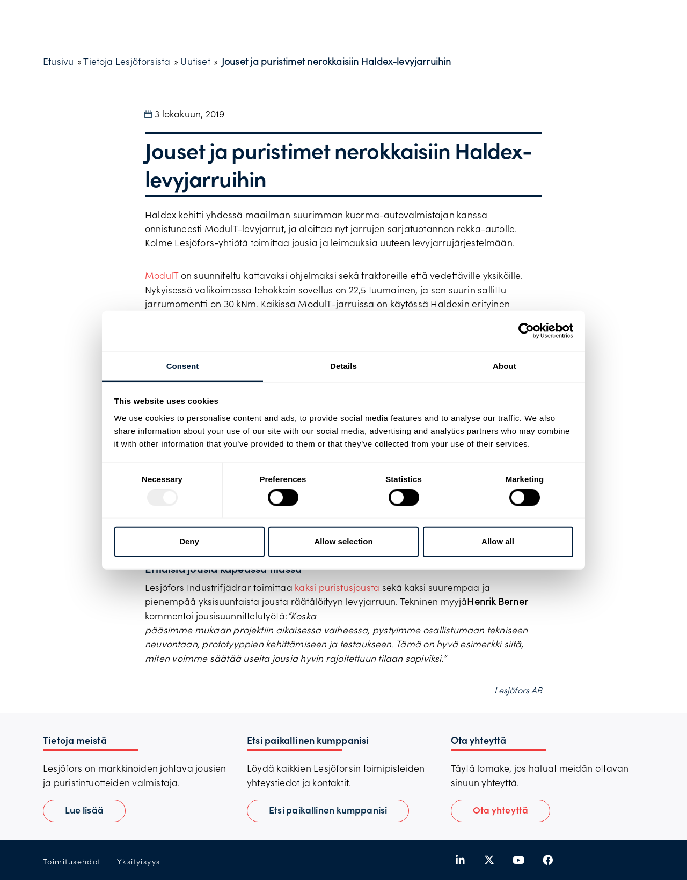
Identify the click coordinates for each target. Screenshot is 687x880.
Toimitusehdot (72, 861)
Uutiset (195, 61)
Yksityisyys (138, 861)
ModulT (161, 275)
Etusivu (58, 61)
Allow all (497, 541)
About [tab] (504, 365)
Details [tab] (343, 365)
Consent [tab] (182, 365)
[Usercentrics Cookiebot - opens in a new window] (526, 331)
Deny (189, 541)
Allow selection (343, 541)
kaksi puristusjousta (337, 587)
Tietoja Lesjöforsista (126, 61)
